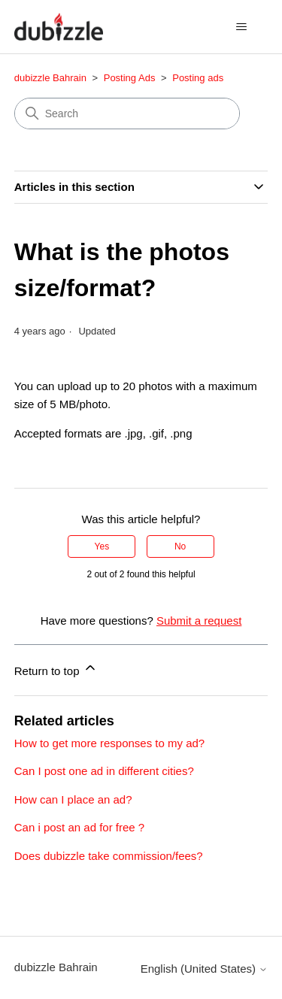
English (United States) (204, 968)
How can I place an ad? (73, 799)
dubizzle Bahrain (50, 77)
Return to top (56, 668)
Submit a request (198, 620)
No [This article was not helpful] (180, 546)
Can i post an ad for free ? (79, 827)
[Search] (127, 113)
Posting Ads (130, 77)
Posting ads (197, 77)
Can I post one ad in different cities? (104, 770)
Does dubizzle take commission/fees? (108, 855)
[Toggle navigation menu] (241, 27)
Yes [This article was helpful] (102, 546)
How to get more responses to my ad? (109, 743)
